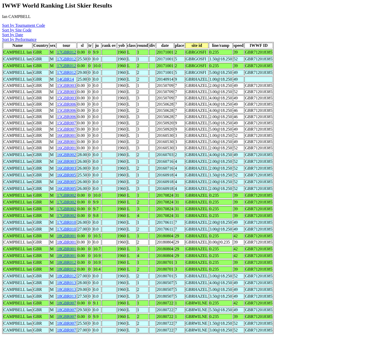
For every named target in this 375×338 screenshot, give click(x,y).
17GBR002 (66, 195)
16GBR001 (66, 135)
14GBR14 (65, 79)
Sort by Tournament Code (23, 25)
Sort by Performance (19, 39)
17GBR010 (66, 222)
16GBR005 (66, 175)
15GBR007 (66, 123)
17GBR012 (66, 52)
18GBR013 (66, 282)
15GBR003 (66, 85)
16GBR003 (66, 161)
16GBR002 (66, 154)
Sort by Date (12, 35)
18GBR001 (66, 236)
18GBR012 (66, 262)
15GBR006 (66, 104)
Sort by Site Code (16, 30)
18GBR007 (66, 303)
